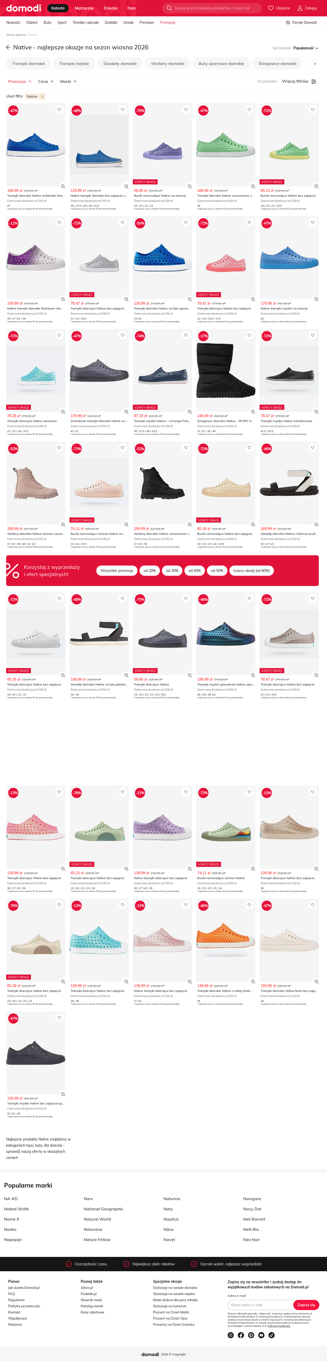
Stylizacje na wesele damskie (175, 1288)
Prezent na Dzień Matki (171, 1312)
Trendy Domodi (301, 22)
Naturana (93, 1229)
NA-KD (11, 1198)
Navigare (252, 1198)
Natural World (97, 1219)
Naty (168, 1208)
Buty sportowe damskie (221, 63)
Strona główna (16, 35)
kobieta (58, 8)
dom (131, 8)
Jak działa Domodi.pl (24, 1288)
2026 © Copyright (173, 1354)
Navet (169, 1239)
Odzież (32, 22)
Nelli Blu (251, 1229)
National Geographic (103, 1208)
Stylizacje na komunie (169, 1306)
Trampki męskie (74, 63)
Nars (88, 1198)
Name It (11, 1219)
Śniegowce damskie (278, 63)
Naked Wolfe (16, 1208)
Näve (169, 1229)
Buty (47, 22)
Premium (146, 22)
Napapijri (13, 1239)
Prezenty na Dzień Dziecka (173, 1324)
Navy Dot (252, 1208)
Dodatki (111, 22)
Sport (62, 22)
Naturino (172, 1198)
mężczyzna (84, 8)
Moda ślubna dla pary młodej (175, 1300)
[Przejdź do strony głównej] (23, 8)
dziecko (110, 8)
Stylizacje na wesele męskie (174, 1294)
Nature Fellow (97, 1239)
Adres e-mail (237, 1296)
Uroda (128, 22)
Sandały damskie (120, 63)
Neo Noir (251, 1239)
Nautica (171, 1219)
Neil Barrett (254, 1219)
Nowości (13, 22)
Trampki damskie (28, 63)
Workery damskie (167, 63)
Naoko (10, 1229)
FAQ (11, 1294)
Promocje (168, 22)
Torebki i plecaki (86, 22)
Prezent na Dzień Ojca (170, 1318)
